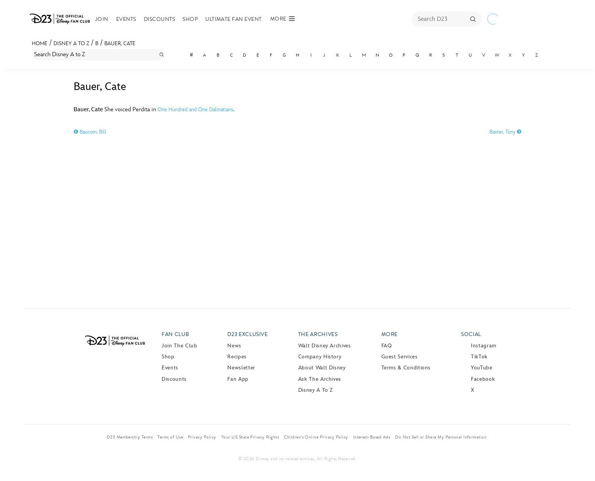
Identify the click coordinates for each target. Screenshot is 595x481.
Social (471, 334)
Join (102, 19)
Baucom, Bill (90, 132)
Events (126, 19)
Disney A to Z (71, 43)
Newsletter (241, 367)
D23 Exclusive (247, 334)
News (234, 345)
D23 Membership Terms (130, 437)
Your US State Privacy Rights (250, 437)
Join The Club (179, 345)
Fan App (237, 379)
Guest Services (399, 356)
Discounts (159, 19)
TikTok (479, 356)
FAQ (386, 345)
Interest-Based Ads (371, 437)
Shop (190, 19)
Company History (320, 356)
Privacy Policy (202, 437)
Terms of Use (170, 437)
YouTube (481, 367)
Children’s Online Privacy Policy (316, 437)
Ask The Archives (319, 379)
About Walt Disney (322, 367)
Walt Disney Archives (324, 345)
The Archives (318, 334)
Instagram (483, 345)
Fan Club (175, 334)
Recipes (236, 356)
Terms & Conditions (406, 367)
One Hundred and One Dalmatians (195, 109)
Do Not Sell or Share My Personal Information (440, 437)
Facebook (483, 379)
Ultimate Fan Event (233, 19)
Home (39, 43)
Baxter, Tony (505, 132)
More (389, 334)
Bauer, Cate (119, 43)
